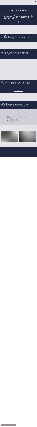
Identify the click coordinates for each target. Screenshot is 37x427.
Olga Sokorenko (13, 122)
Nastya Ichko (21, 117)
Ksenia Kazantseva (13, 121)
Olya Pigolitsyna (16, 119)
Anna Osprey (12, 120)
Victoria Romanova (25, 117)
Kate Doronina (13, 115)
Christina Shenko (17, 117)
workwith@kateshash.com (30, 151)
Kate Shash (15, 114)
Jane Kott (12, 116)
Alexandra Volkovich (16, 120)
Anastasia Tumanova (9, 118)
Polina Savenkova (12, 117)
